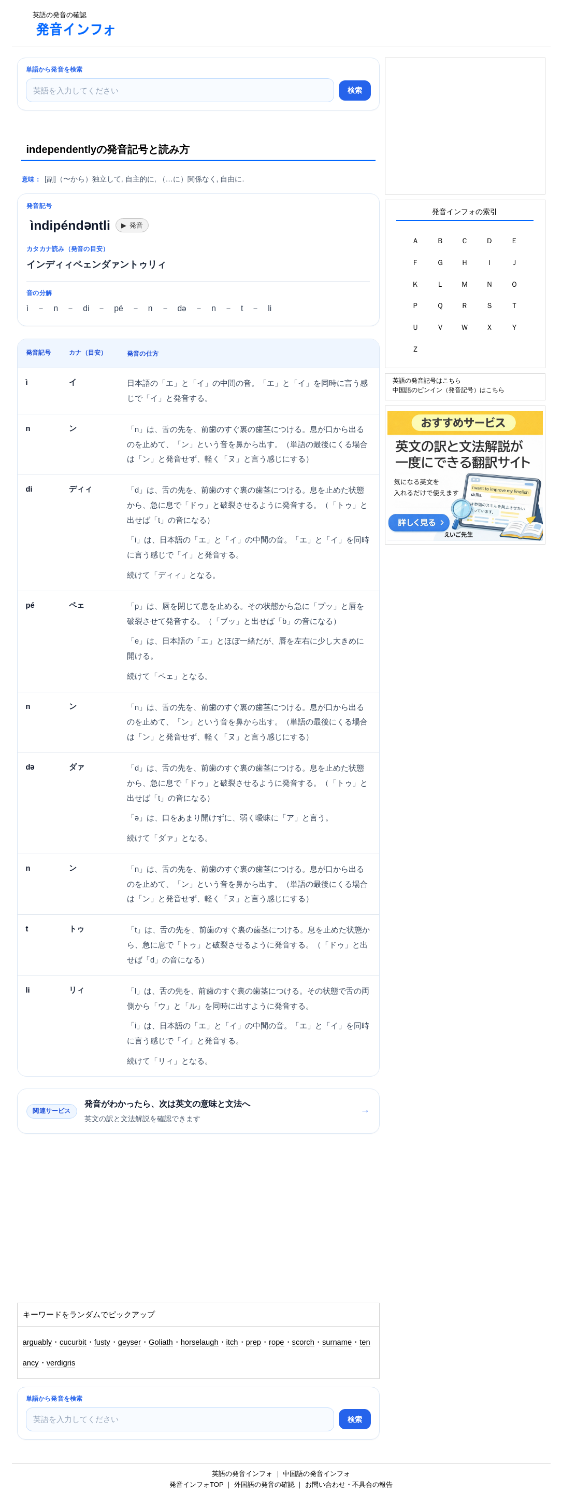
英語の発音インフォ (242, 1473)
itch (232, 1342)
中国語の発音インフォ (316, 1473)
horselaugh (200, 1342)
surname (337, 1342)
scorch (303, 1342)
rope (276, 1342)
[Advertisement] (314, 23)
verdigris (61, 1363)
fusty (102, 1342)
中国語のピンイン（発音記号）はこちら (449, 389)
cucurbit (73, 1342)
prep (254, 1342)
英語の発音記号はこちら (427, 380)
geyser (129, 1342)
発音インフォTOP (196, 1484)
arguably (37, 1342)
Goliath (161, 1342)
